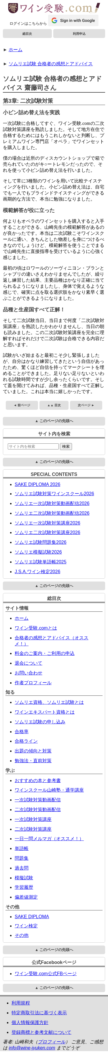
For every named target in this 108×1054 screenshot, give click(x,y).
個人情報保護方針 (30, 1022)
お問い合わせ (28, 672)
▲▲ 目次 (54, 405)
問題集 (22, 858)
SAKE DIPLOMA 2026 (37, 484)
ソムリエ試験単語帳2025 (41, 561)
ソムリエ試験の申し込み (40, 721)
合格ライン (26, 741)
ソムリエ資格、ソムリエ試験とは (49, 702)
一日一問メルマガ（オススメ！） (49, 838)
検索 (66, 446)
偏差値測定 (26, 897)
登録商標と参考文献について (41, 1032)
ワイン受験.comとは (36, 628)
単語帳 (22, 848)
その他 (22, 935)
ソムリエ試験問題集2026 (41, 542)
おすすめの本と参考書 (38, 780)
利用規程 (21, 1002)
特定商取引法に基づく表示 (39, 1012)
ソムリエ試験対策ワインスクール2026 (54, 493)
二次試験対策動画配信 (38, 809)
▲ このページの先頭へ (54, 421)
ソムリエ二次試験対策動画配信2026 (52, 513)
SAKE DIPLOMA (32, 916)
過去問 (22, 868)
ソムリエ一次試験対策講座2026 (47, 523)
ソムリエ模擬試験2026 (38, 552)
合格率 (22, 731)
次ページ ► (86, 405)
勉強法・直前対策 (33, 760)
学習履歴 (24, 887)
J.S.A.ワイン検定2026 (37, 571)
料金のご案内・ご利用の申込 (45, 653)
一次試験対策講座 (33, 819)
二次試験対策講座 (33, 829)
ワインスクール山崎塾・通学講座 (49, 790)
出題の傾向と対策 (33, 750)
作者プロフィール (33, 682)
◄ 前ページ (22, 405)
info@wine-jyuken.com (32, 1047)
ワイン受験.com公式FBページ (46, 973)
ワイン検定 (26, 925)
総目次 (27, 33)
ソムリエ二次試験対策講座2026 (47, 532)
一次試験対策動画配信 (38, 799)
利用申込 (79, 33)
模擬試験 (24, 877)
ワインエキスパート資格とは (45, 712)
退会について (28, 663)
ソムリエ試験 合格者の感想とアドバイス (51, 63)
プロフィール (51, 1041)
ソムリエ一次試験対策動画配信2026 (52, 503)
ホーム (15, 49)
